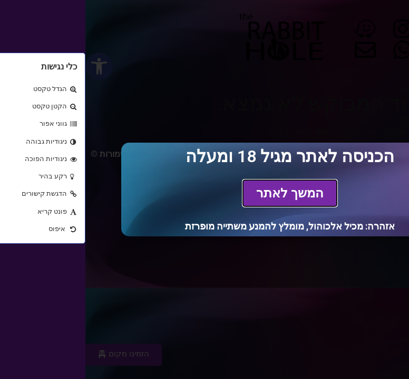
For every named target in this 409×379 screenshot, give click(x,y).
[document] (204, 189)
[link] (204, 193)
